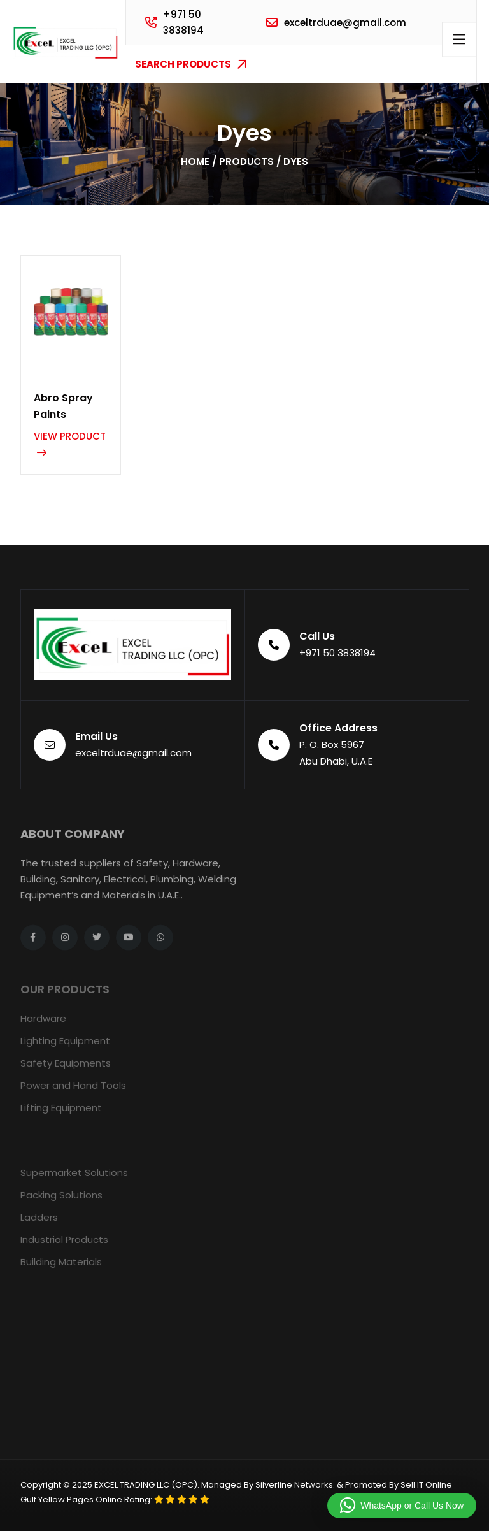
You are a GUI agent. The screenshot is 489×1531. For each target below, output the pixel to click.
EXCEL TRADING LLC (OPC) (145, 1485)
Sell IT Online (426, 1485)
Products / (250, 161)
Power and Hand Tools (73, 1094)
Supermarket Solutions (74, 1181)
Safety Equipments (65, 1072)
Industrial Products (64, 1248)
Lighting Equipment (65, 1049)
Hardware (43, 1027)
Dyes (295, 161)
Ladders (39, 1226)
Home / (198, 161)
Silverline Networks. (295, 1485)
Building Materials (61, 1270)
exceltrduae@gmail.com (345, 22)
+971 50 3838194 (183, 22)
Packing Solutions (61, 1204)
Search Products (190, 64)
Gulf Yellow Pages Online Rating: (87, 1499)
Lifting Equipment (61, 1116)
